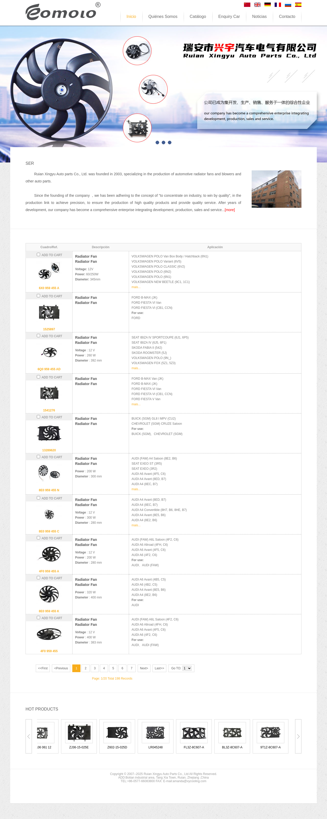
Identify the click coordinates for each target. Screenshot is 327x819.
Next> (144, 668)
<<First (43, 668)
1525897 (49, 329)
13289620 (49, 450)
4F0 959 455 (48, 651)
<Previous (61, 668)
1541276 (49, 410)
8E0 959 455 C (49, 531)
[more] (230, 210)
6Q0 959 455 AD (49, 369)
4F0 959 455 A (49, 571)
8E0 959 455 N (49, 490)
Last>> (159, 668)
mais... (136, 287)
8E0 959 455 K (49, 611)
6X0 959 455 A (49, 288)
